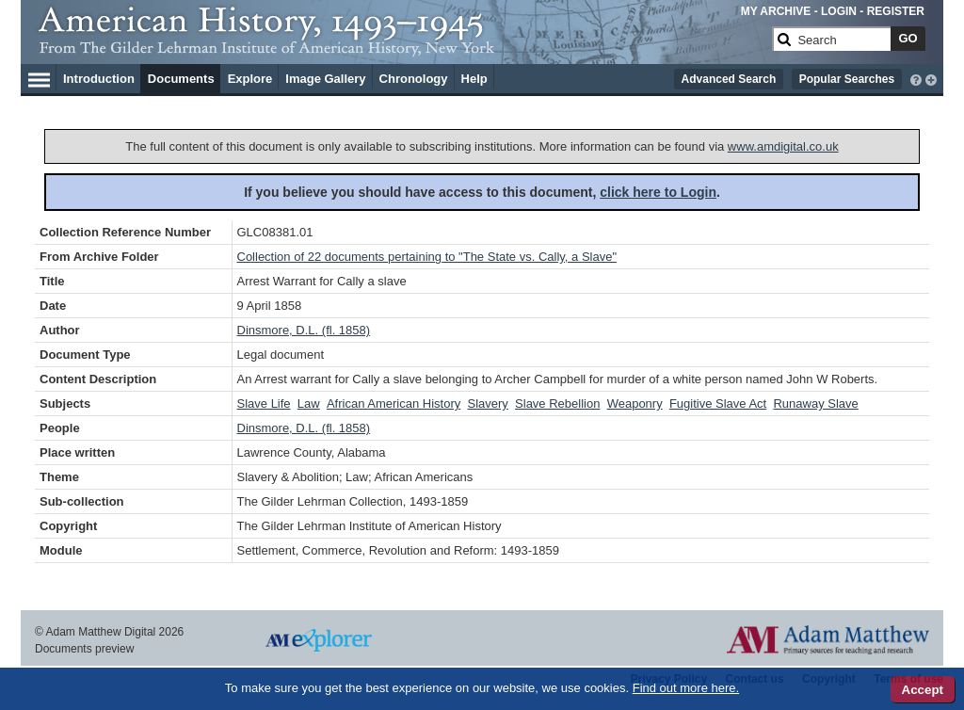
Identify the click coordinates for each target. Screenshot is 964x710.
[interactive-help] (916, 78)
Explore (250, 79)
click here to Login (658, 192)
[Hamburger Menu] (39, 77)
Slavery (487, 403)
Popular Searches (846, 79)
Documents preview (84, 648)
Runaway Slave (815, 403)
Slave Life (264, 403)
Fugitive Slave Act (717, 403)
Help (474, 79)
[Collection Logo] (401, 46)
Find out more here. (686, 688)
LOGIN (839, 11)
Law (308, 403)
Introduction (99, 79)
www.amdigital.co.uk (783, 146)
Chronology (413, 79)
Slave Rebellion (557, 403)
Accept (922, 690)
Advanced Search (729, 79)
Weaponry (635, 403)
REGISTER (895, 11)
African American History (393, 403)
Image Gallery (325, 79)
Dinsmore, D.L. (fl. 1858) (304, 330)
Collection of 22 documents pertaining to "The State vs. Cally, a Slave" (427, 257)
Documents (181, 79)
